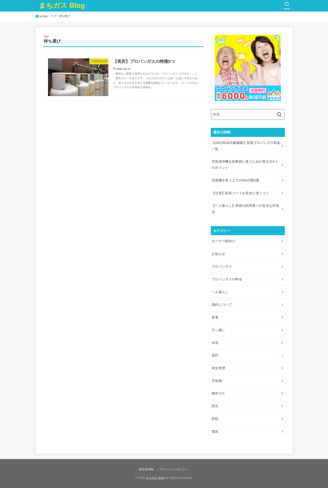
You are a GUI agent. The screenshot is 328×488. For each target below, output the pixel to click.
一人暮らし (220, 292)
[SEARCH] (287, 5)
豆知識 (217, 380)
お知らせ (218, 254)
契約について (222, 304)
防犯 (215, 419)
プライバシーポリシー (173, 469)
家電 (215, 317)
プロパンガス (222, 266)
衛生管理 (218, 368)
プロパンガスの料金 (227, 279)
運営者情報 (146, 469)
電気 (215, 431)
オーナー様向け (223, 241)
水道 (215, 343)
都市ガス (218, 393)
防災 (215, 406)
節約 (215, 355)
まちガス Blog (62, 5)
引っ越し (218, 330)
